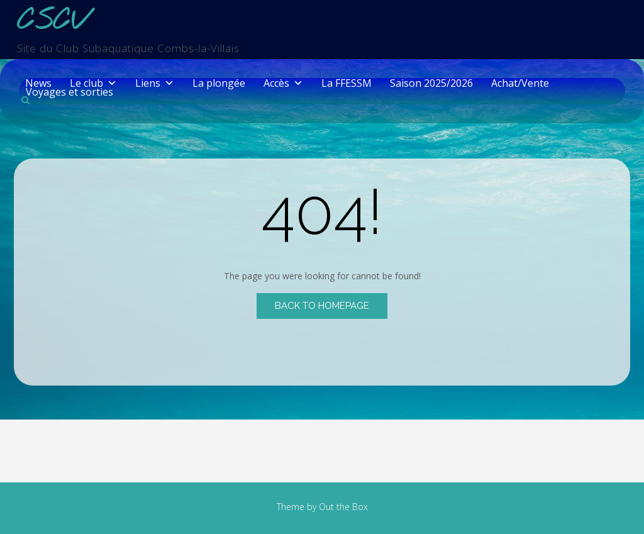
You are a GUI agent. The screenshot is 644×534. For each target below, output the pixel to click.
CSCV (52, 21)
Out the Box (343, 507)
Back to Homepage (322, 305)
